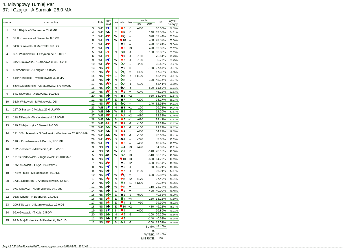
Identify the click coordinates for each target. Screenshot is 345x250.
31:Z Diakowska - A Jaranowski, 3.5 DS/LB (40, 62)
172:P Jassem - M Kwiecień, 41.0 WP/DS (39, 149)
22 (93, 127)
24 (93, 111)
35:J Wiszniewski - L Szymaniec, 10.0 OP (39, 54)
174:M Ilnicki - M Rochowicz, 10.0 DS (36, 173)
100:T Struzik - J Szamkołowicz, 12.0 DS (39, 204)
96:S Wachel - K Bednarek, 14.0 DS (35, 196)
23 (93, 107)
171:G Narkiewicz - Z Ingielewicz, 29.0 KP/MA (42, 157)
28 (93, 119)
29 (93, 139)
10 (93, 64)
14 (93, 72)
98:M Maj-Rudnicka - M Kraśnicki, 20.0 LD (40, 220)
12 (93, 103)
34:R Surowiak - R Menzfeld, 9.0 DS (36, 46)
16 (93, 79)
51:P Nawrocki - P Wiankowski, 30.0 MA (38, 77)
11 (93, 99)
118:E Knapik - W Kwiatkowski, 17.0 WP (38, 117)
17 (93, 83)
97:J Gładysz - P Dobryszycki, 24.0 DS (37, 188)
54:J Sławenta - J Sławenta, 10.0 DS (36, 93)
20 (93, 95)
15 (93, 75)
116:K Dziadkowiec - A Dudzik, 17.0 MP (38, 141)
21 (93, 123)
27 (93, 115)
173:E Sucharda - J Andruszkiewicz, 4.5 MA (41, 180)
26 (93, 135)
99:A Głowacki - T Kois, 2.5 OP (32, 212)
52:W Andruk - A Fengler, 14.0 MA (34, 70)
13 (93, 68)
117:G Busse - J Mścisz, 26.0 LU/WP (36, 109)
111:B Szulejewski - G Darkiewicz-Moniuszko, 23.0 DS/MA (50, 133)
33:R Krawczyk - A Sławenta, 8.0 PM (36, 38)
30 (93, 143)
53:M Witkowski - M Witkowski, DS (35, 101)
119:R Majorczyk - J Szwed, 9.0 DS (35, 125)
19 (93, 91)
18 (93, 87)
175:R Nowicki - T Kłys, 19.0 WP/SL (35, 165)
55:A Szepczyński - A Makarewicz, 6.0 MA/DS (42, 85)
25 (93, 131)
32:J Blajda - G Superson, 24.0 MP (35, 30)
